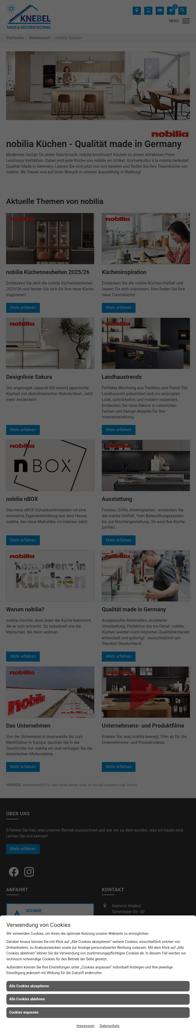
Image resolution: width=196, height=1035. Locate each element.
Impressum (85, 1026)
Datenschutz (109, 1026)
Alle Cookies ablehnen (27, 999)
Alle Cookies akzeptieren (29, 986)
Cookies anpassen (24, 1012)
